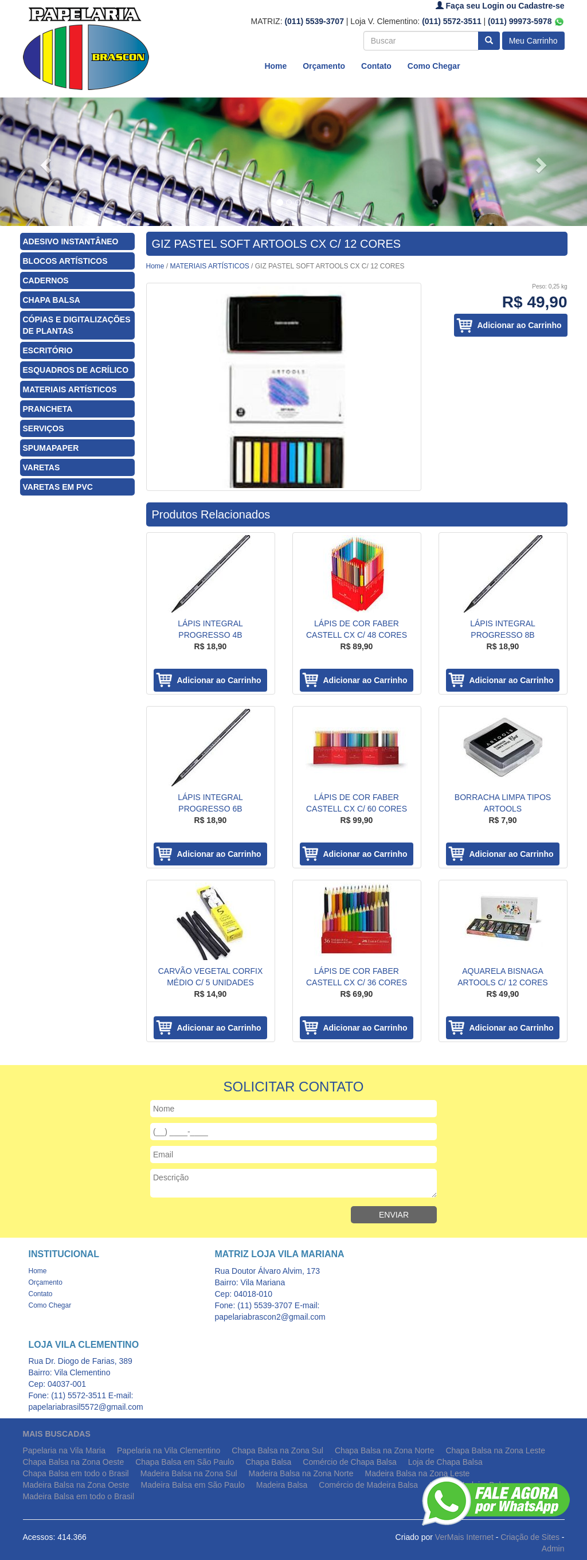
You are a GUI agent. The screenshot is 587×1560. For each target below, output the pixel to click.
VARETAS (41, 467)
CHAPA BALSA (51, 300)
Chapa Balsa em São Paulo (184, 1462)
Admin (553, 1548)
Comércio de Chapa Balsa (349, 1462)
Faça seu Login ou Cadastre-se (500, 5)
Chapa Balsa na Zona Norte (385, 1450)
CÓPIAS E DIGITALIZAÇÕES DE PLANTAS (77, 325)
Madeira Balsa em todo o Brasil (79, 1496)
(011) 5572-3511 (452, 21)
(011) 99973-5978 (526, 21)
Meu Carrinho (533, 40)
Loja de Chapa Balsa (445, 1462)
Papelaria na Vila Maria (64, 1450)
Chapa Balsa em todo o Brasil (76, 1473)
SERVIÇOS (43, 428)
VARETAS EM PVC (58, 487)
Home (275, 66)
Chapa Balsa (268, 1462)
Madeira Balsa (282, 1484)
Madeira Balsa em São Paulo (193, 1484)
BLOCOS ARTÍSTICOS (65, 261)
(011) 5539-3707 (314, 21)
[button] (44, 162)
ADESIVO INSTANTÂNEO (71, 241)
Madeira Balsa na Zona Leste (417, 1473)
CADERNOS (46, 280)
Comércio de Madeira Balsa (368, 1484)
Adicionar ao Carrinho (519, 325)
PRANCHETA (48, 409)
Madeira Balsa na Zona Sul (188, 1473)
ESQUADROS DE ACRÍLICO (76, 370)
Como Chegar (434, 66)
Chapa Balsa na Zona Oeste (73, 1462)
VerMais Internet (464, 1537)
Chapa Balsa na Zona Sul (277, 1450)
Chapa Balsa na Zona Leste (495, 1450)
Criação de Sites (529, 1537)
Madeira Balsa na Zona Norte (301, 1473)
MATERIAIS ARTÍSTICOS (70, 389)
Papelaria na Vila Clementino (168, 1450)
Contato (376, 66)
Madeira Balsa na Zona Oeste (76, 1484)
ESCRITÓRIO (48, 350)
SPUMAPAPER (51, 448)
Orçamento (324, 66)
